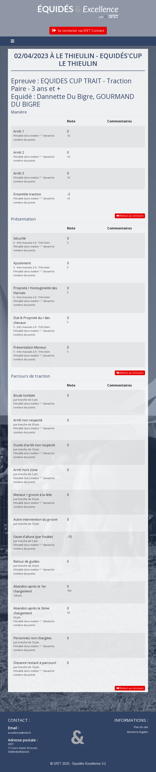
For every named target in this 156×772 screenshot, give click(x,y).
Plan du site (141, 727)
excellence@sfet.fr (19, 733)
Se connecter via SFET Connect (78, 30)
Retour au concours (130, 215)
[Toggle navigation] (13, 41)
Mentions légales (137, 732)
